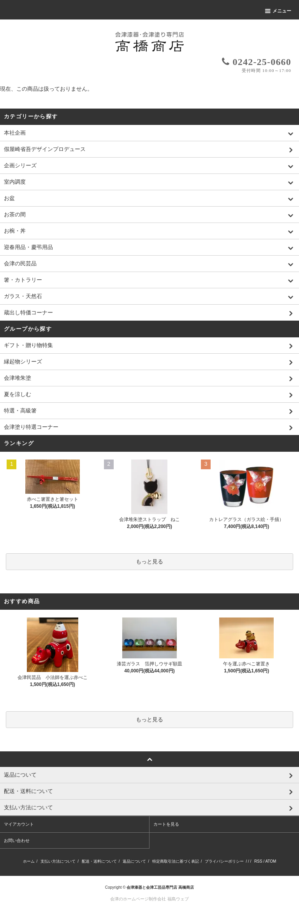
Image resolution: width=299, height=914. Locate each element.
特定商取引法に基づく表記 (175, 861)
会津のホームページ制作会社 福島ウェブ (149, 898)
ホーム (29, 861)
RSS (258, 861)
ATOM (270, 861)
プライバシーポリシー (224, 861)
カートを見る (166, 824)
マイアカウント (19, 824)
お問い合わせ (17, 840)
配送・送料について (99, 861)
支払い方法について (58, 861)
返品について (134, 861)
